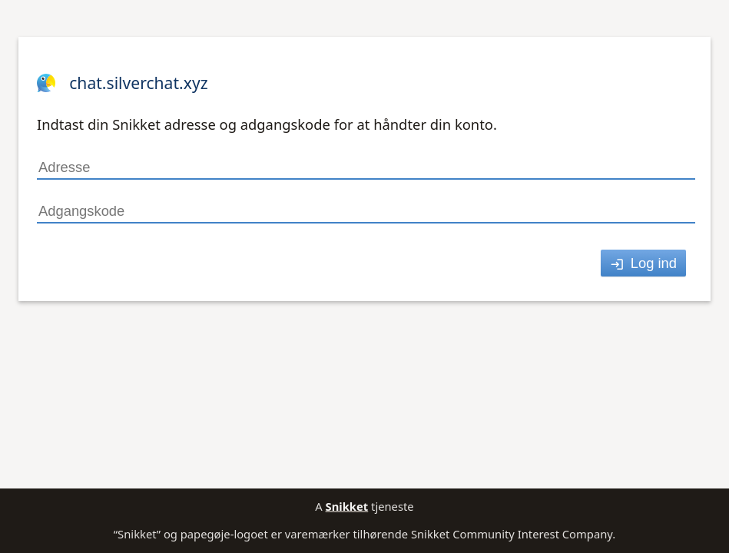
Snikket (347, 506)
